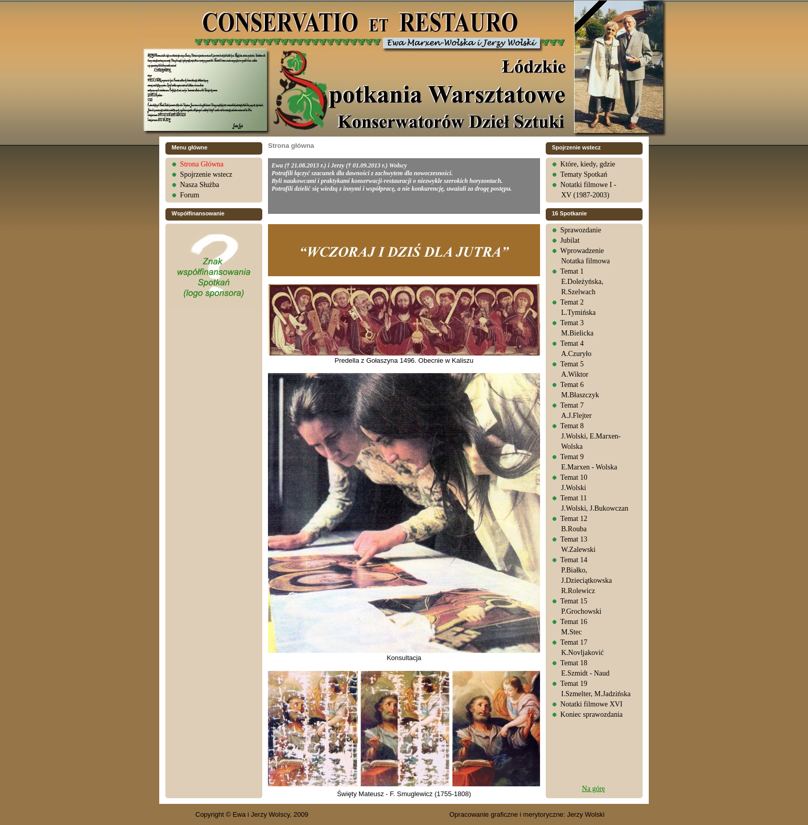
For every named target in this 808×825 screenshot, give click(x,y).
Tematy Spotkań (583, 174)
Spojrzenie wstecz (206, 174)
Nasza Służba (199, 185)
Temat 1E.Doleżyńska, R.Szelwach (581, 281)
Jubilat (569, 240)
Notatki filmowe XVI (591, 704)
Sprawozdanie (580, 230)
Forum (189, 195)
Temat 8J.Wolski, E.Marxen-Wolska (590, 436)
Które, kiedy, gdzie (587, 164)
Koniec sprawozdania (591, 714)
